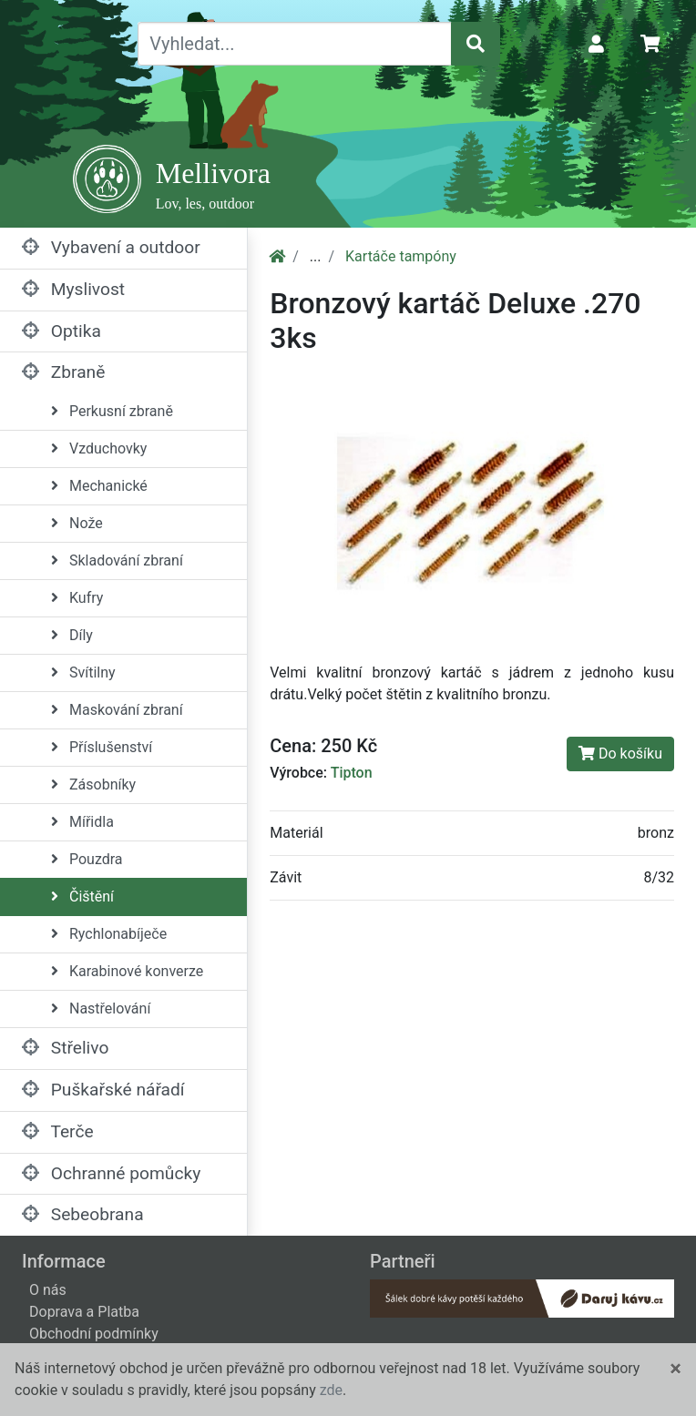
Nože (77, 523)
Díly (72, 635)
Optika (61, 331)
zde (331, 1390)
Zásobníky (93, 784)
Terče (58, 1131)
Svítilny (83, 672)
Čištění (82, 896)
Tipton (352, 772)
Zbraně (63, 372)
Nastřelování (100, 1008)
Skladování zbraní (117, 560)
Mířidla (82, 821)
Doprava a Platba (84, 1311)
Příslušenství (101, 747)
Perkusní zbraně (112, 411)
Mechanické (99, 485)
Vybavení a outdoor (111, 247)
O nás (48, 1290)
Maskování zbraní (117, 709)
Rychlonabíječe (109, 933)
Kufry (77, 597)
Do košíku (620, 753)
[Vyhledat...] (295, 44)
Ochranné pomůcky (111, 1173)
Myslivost (73, 289)
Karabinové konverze (127, 971)
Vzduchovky (99, 448)
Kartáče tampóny (400, 256)
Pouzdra (87, 859)
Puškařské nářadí (103, 1089)
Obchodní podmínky (94, 1333)
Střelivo (65, 1047)
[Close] (675, 1369)
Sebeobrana (83, 1214)
